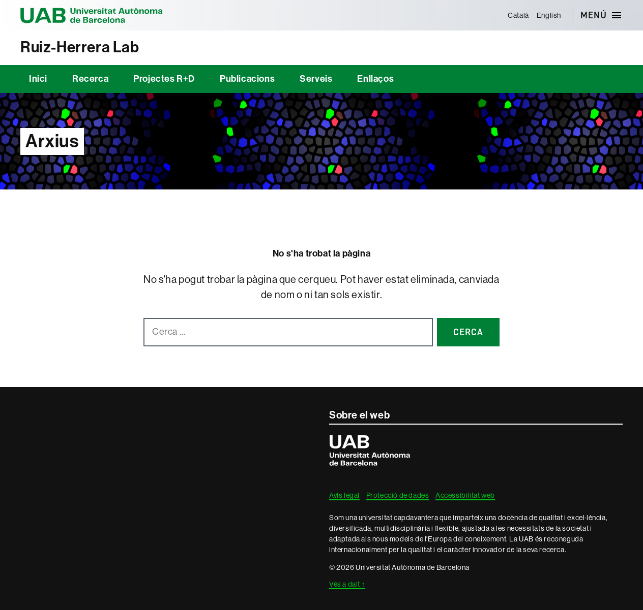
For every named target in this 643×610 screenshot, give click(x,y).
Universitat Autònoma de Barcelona (91, 15)
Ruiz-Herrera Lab (79, 47)
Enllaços (375, 78)
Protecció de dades (397, 495)
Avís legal (344, 495)
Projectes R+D (164, 78)
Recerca (90, 78)
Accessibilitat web (465, 495)
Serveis (316, 78)
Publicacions (247, 78)
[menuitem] (518, 15)
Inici (38, 78)
